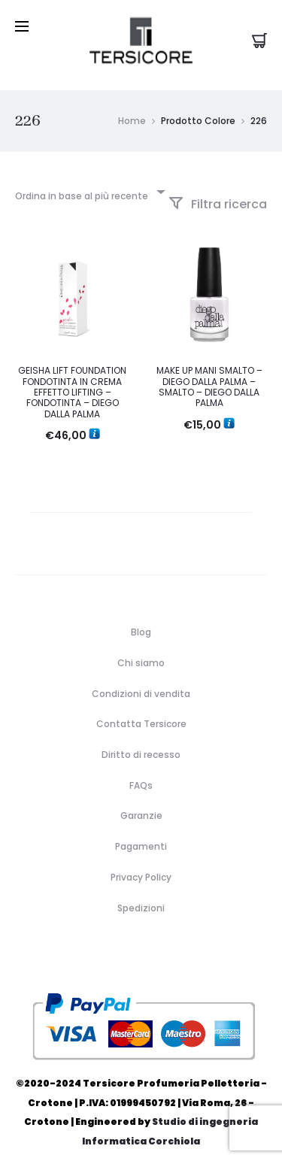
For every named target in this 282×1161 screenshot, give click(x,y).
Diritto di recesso (141, 741)
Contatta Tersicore (141, 711)
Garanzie (141, 803)
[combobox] (89, 178)
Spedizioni (141, 895)
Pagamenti (141, 833)
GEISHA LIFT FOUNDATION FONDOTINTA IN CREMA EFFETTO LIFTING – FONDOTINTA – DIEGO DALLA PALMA (72, 380)
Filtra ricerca (217, 191)
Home (132, 108)
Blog (141, 619)
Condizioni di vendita (141, 680)
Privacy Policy (141, 864)
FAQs (141, 772)
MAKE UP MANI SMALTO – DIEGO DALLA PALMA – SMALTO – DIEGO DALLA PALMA (209, 374)
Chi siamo (141, 650)
